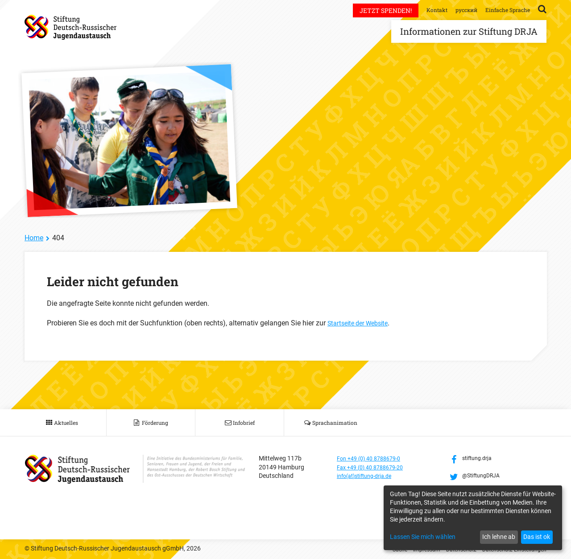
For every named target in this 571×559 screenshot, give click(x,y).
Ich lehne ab (498, 536)
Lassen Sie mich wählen (422, 536)
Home (34, 238)
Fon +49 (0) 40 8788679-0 (373, 458)
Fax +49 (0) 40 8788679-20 (374, 467)
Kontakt (425, 9)
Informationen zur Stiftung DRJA (469, 31)
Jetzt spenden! (372, 10)
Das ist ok (536, 536)
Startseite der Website (361, 323)
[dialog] (473, 517)
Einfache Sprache (504, 9)
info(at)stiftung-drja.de (369, 475)
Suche (380, 549)
